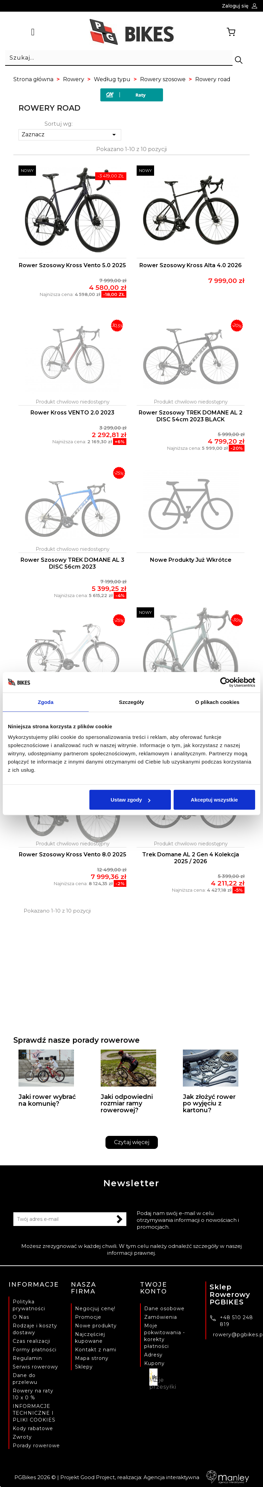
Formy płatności (35, 1350)
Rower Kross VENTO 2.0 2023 (72, 412)
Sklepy (84, 1367)
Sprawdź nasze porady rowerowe (76, 1040)
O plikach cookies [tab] (217, 702)
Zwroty (22, 1437)
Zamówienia (160, 1317)
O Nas (21, 1317)
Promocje (88, 1317)
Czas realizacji (31, 1341)
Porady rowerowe (36, 1445)
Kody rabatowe (33, 1428)
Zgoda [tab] (46, 702)
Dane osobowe (164, 1308)
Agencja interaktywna (196, 1477)
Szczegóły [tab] (131, 702)
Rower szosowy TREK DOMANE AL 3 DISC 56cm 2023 (72, 563)
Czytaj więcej (131, 1142)
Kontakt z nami (95, 1350)
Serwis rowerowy (35, 1367)
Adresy (153, 1355)
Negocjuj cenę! (95, 1308)
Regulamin (27, 1358)
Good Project (97, 1477)
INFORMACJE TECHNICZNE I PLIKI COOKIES (34, 1413)
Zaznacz (70, 135)
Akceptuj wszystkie (214, 800)
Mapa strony (92, 1358)
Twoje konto (153, 1288)
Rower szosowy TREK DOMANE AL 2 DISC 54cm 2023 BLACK (190, 416)
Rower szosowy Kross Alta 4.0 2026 (190, 265)
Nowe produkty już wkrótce (190, 560)
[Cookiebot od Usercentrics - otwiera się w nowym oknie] (225, 682)
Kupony (154, 1363)
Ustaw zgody (130, 800)
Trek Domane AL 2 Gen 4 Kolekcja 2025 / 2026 (190, 858)
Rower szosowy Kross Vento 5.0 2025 (72, 265)
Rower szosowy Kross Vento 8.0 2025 (72, 854)
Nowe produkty (96, 1326)
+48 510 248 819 (236, 1320)
